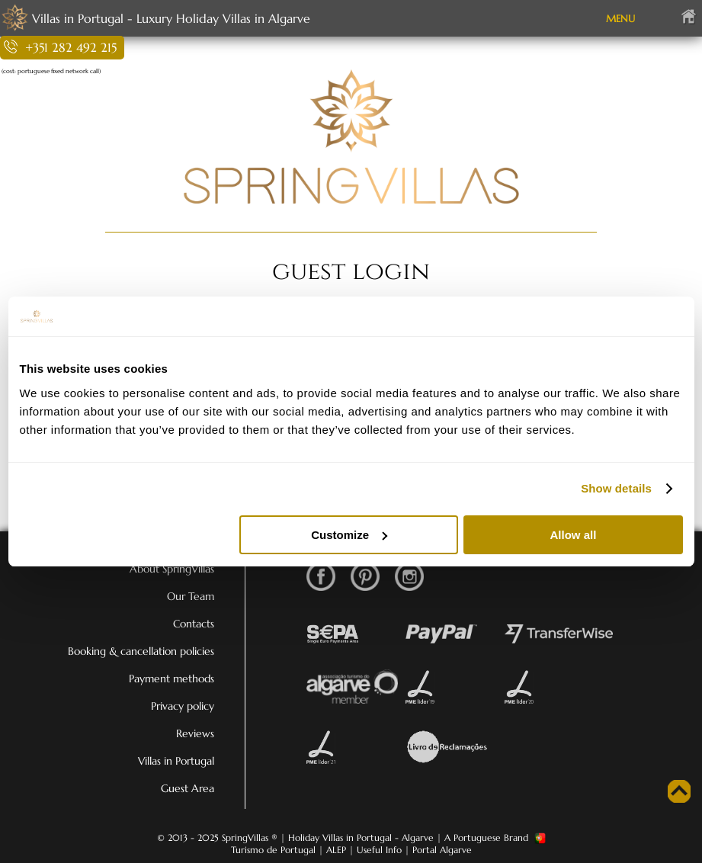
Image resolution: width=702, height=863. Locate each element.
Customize (349, 534)
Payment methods (171, 678)
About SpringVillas (172, 569)
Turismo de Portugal (273, 849)
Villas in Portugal (176, 761)
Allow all (573, 534)
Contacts (193, 623)
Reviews (195, 733)
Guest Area (187, 788)
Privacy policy (182, 706)
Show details (616, 488)
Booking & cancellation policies (141, 651)
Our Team (190, 596)
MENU (620, 18)
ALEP (336, 849)
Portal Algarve (442, 849)
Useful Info (379, 849)
